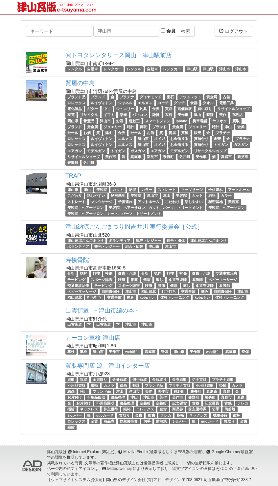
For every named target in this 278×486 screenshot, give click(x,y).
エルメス (145, 103)
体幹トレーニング (174, 297)
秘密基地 (118, 195)
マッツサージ (192, 190)
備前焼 (229, 409)
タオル (208, 103)
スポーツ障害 (101, 280)
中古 (107, 109)
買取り (124, 415)
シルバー (74, 415)
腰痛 (121, 280)
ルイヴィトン (101, 103)
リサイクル (89, 115)
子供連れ (215, 190)
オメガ (159, 139)
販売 (197, 133)
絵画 (123, 385)
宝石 (170, 97)
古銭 (195, 403)
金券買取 (119, 380)
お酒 (119, 121)
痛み (204, 291)
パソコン (139, 115)
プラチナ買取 (223, 380)
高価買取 (184, 109)
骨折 (71, 274)
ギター (92, 109)
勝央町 (195, 391)
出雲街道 (74, 324)
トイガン (221, 145)
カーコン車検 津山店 (92, 338)
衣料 (168, 115)
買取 (168, 109)
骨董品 (88, 121)
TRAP (73, 176)
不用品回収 (96, 397)
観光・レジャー (148, 241)
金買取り (100, 380)
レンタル (74, 69)
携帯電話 (200, 121)
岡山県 (72, 121)
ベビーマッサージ (222, 280)
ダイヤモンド (150, 97)
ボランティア (119, 241)
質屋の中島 (80, 83)
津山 (197, 115)
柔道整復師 (178, 280)
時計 (210, 115)
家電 (71, 115)
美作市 (182, 115)
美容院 (101, 190)
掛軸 (94, 385)
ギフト (109, 115)
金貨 (163, 409)
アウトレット (190, 97)
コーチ (163, 103)
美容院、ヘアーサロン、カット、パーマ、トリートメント (156, 208)
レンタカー (113, 69)
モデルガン (96, 151)
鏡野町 (179, 391)
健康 (147, 280)
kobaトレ (147, 297)
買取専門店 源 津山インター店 (107, 365)
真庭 (226, 391)
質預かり (201, 139)
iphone (181, 121)
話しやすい (96, 195)
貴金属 (211, 97)
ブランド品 (76, 97)
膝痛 (134, 280)
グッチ (179, 103)
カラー (146, 190)
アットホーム (239, 190)
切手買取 (139, 380)
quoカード (104, 415)
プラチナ (127, 97)
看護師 (197, 280)
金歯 (138, 415)
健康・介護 (127, 274)
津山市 (224, 69)
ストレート (167, 190)
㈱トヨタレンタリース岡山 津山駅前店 (118, 55)
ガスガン (241, 145)
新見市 (152, 157)
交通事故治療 (226, 274)
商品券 (177, 409)
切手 (215, 409)
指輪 (71, 409)
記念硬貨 (179, 403)
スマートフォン (157, 121)
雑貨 (155, 115)
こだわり (74, 195)
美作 (222, 115)
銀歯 (151, 415)
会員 (168, 31)
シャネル (125, 103)
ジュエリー (125, 109)
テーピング (76, 280)
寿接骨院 (77, 260)
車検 (71, 352)
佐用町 (184, 157)
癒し (159, 280)
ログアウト (233, 31)
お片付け (74, 397)
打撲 (96, 274)
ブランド (98, 97)
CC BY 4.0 (231, 468)
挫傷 (108, 274)
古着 (226, 97)
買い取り (204, 109)
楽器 (123, 115)
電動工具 (226, 103)
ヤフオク (219, 121)
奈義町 (168, 157)
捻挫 (83, 274)
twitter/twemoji (119, 468)
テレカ (242, 403)
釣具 (143, 109)
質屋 (172, 133)
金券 (155, 109)
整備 (164, 352)
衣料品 (237, 115)
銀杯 (126, 409)
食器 (193, 103)
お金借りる (179, 139)
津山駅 (192, 69)
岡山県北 (148, 291)
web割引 (132, 352)
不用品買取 (76, 385)
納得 (132, 190)
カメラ (109, 385)
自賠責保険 (111, 291)
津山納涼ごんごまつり (85, 241)
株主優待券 (197, 409)
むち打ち (168, 291)
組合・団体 (176, 241)
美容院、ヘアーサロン (85, 208)
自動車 (92, 69)
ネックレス (89, 409)
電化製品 (74, 109)
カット (117, 190)
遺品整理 (118, 397)
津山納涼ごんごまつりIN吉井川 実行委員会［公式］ (134, 226)
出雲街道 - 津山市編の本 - (101, 310)
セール (72, 133)
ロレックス (76, 103)
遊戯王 (134, 121)
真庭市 (135, 157)
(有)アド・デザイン (164, 479)
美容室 (135, 195)
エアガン (74, 151)
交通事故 (188, 291)
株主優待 (111, 409)
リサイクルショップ (233, 109)
